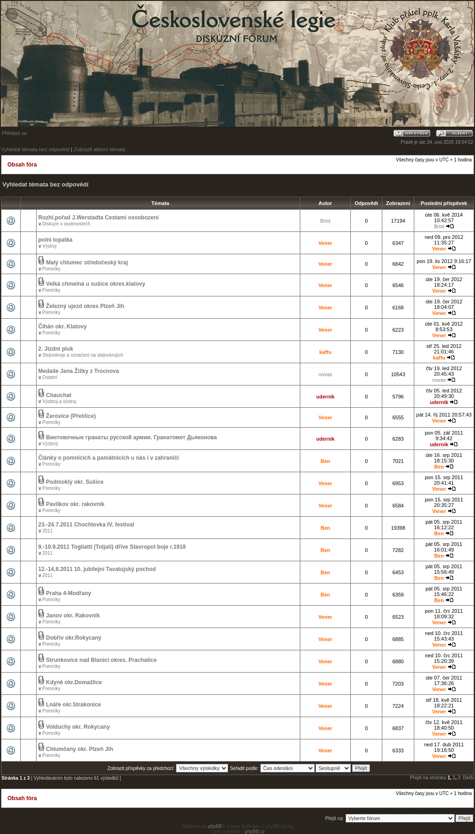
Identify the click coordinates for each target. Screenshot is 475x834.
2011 (47, 530)
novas (325, 374)
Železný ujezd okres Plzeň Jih (85, 306)
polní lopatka (55, 240)
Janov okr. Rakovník (73, 615)
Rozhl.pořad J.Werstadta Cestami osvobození (98, 217)
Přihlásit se (14, 133)
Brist (325, 221)
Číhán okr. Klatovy (62, 326)
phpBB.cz (255, 831)
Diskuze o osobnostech (66, 223)
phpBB (215, 826)
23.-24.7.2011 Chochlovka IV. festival (86, 524)
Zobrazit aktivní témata (99, 149)
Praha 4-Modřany (68, 593)
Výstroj (49, 246)
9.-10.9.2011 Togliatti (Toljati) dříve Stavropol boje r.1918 (112, 547)
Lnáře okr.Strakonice (73, 704)
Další (468, 777)
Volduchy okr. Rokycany (78, 727)
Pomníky (51, 268)
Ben (325, 461)
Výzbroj (49, 443)
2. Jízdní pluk (55, 349)
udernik (325, 396)
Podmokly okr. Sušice (74, 482)
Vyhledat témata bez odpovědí (35, 149)
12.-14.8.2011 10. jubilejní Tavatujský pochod (97, 569)
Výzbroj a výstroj (59, 401)
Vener (325, 243)
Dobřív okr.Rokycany (73, 638)
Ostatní (49, 377)
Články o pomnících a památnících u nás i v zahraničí (108, 458)
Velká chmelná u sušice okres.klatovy (95, 284)
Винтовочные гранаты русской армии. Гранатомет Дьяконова (131, 437)
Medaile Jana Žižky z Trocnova (78, 371)
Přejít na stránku (428, 777)
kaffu (325, 352)
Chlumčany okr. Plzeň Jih (79, 749)
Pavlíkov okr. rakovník (75, 504)
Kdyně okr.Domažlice (74, 682)
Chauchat (58, 395)
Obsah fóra (22, 164)
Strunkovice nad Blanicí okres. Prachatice (101, 660)
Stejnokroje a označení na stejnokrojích (82, 355)
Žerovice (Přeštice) (70, 416)
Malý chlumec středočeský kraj (87, 262)
